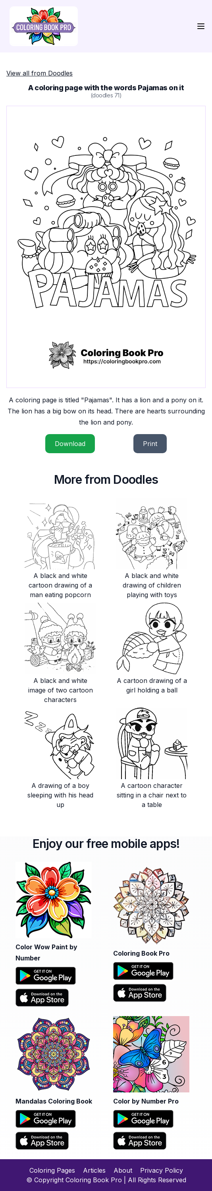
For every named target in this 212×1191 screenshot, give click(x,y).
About (123, 1170)
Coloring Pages (52, 1170)
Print (150, 444)
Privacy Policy (161, 1170)
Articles (94, 1170)
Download (70, 444)
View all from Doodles (39, 73)
